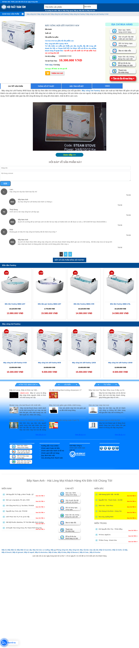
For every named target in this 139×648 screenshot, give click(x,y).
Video (107, 86)
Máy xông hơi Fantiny (77, 14)
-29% (112, 332)
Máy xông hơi (31, 14)
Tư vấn (107, 384)
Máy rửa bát (84, 550)
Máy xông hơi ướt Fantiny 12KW (84, 363)
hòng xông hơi (62, 550)
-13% (6, 273)
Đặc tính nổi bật (77, 86)
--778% (40, 273)
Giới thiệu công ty (76, 445)
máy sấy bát (93, 550)
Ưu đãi (67, 384)
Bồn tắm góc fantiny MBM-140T (49, 304)
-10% (41, 332)
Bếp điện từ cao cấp (24, 550)
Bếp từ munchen (105, 550)
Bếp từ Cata (84, 552)
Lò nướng (46, 550)
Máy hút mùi (91, 10)
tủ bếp (125, 550)
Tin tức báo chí (27, 384)
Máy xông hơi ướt (43, 14)
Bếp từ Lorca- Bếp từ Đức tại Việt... (23, 390)
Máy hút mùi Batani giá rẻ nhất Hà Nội (104, 420)
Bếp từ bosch (7, 552)
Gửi (5, 183)
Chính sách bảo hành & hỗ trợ (52, 451)
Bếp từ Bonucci (73, 552)
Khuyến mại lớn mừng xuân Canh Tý (64, 420)
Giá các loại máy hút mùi (99, 405)
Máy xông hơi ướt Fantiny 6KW (49, 363)
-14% (6, 332)
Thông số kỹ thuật (46, 86)
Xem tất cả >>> (41, 434)
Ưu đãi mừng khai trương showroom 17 (65, 390)
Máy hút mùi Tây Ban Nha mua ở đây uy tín (106, 390)
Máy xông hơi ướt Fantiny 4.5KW (120, 363)
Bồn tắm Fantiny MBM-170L (120, 304)
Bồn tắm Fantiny (9, 265)
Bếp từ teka (62, 552)
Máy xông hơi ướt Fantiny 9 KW (97, 14)
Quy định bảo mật (48, 455)
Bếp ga (76, 10)
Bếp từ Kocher (95, 552)
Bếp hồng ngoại (68, 10)
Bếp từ (60, 10)
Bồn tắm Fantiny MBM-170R (84, 304)
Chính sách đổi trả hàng (50, 453)
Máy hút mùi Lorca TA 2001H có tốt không (26, 420)
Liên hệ (72, 450)
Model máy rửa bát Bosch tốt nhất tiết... (25, 405)
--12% (75, 332)
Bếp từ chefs (117, 550)
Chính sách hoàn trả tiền (50, 448)
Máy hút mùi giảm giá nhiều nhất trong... (65, 405)
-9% (75, 273)
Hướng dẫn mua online (50, 446)
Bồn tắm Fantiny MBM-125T (15, 304)
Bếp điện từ (82, 10)
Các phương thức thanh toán (52, 458)
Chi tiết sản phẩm (15, 86)
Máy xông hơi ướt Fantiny (60, 14)
